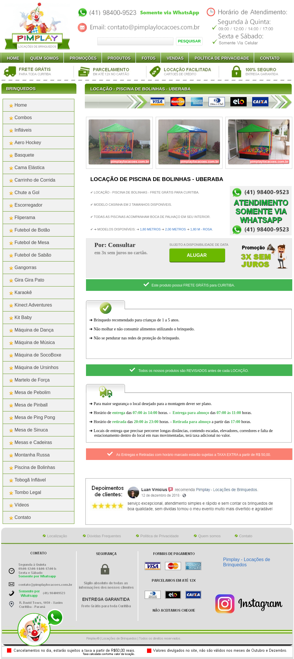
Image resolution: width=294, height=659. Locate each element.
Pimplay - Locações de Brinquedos (246, 562)
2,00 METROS (175, 229)
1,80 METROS (150, 229)
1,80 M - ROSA (201, 229)
